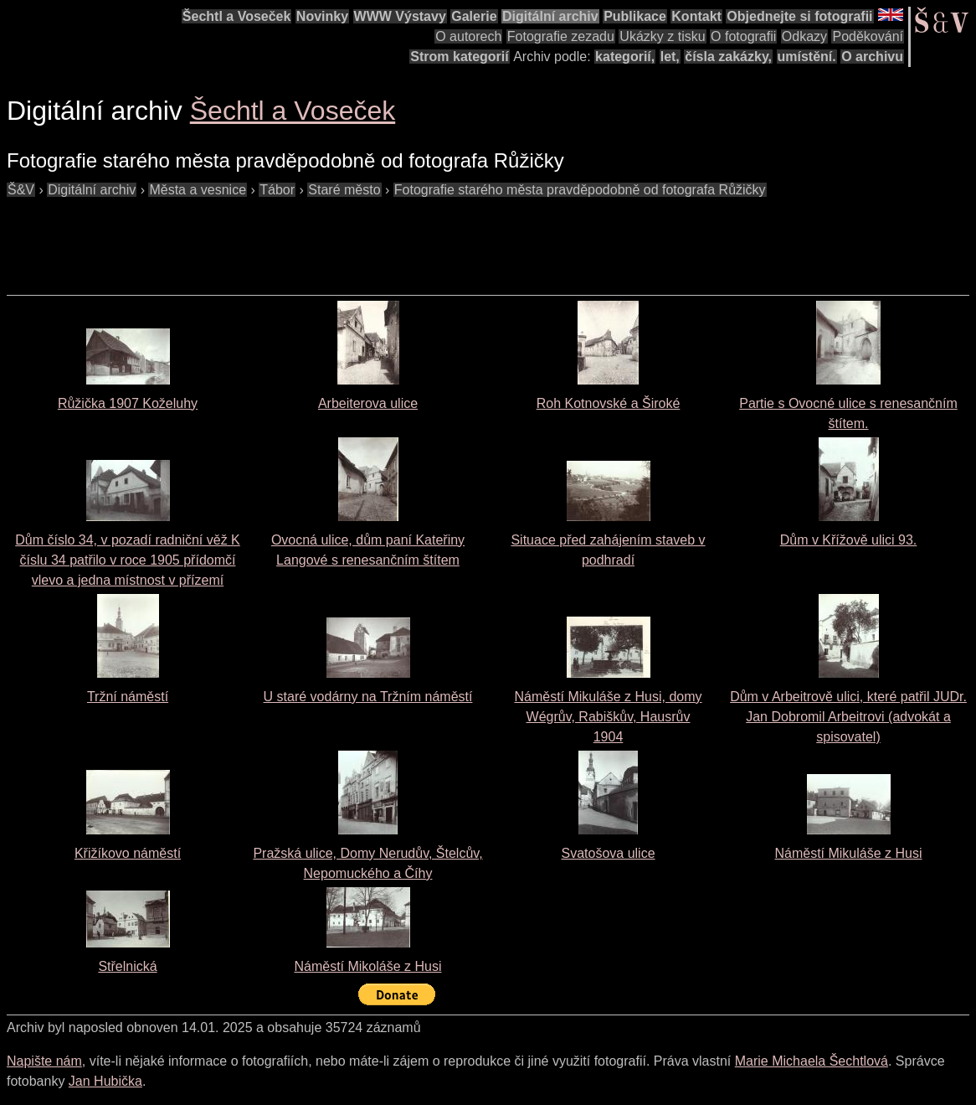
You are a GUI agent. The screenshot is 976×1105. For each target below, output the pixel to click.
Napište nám (44, 1061)
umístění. (807, 56)
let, (670, 56)
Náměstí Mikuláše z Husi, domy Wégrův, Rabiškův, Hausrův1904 (607, 716)
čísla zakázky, (728, 56)
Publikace (635, 16)
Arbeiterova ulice (368, 403)
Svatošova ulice (608, 853)
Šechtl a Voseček (236, 16)
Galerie (473, 16)
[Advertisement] (311, 238)
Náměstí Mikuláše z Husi (848, 853)
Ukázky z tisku (662, 36)
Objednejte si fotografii (799, 16)
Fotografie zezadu (560, 36)
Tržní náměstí (127, 696)
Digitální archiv (550, 16)
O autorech (468, 36)
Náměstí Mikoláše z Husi (367, 966)
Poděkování (867, 36)
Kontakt (696, 16)
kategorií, (625, 56)
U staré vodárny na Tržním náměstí (368, 696)
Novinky (322, 16)
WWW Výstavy (400, 16)
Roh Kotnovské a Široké (609, 403)
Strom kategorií (459, 56)
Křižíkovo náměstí (127, 853)
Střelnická (127, 966)
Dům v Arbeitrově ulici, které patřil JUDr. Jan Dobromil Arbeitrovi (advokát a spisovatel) (848, 716)
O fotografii (743, 36)
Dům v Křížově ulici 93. (848, 540)
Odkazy (804, 36)
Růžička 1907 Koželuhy (128, 403)
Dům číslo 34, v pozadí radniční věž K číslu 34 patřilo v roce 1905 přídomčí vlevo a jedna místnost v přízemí (127, 560)
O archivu (872, 56)
